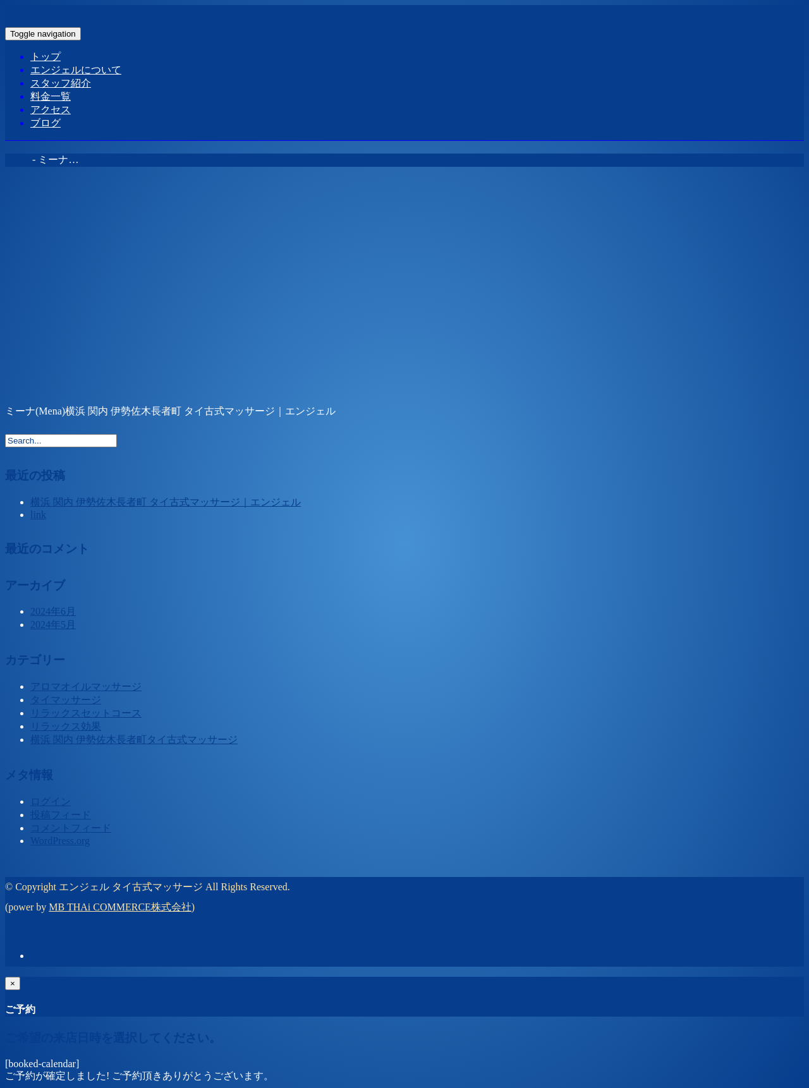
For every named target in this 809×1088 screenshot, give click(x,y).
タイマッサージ (65, 699)
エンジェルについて (75, 69)
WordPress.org (60, 840)
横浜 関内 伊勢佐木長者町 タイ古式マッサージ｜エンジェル (165, 502)
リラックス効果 (65, 726)
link (38, 514)
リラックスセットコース (86, 713)
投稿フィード (60, 814)
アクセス (50, 109)
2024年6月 (53, 611)
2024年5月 (53, 624)
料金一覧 (50, 96)
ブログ (45, 123)
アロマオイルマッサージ (86, 686)
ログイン (50, 801)
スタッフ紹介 (60, 83)
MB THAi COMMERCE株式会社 (120, 907)
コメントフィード (70, 828)
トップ (45, 56)
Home (17, 159)
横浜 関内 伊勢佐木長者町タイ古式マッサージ (134, 739)
